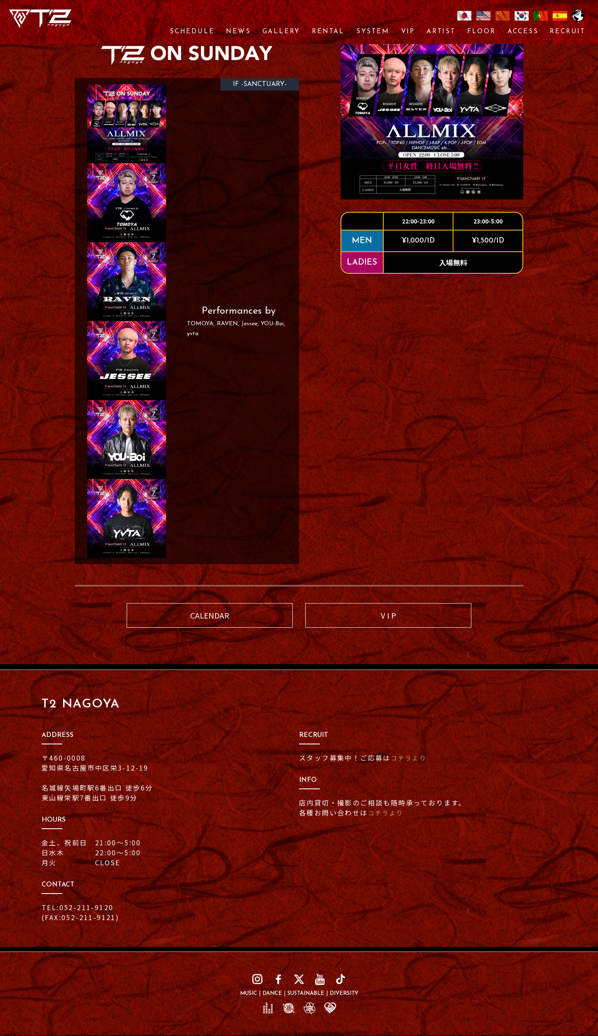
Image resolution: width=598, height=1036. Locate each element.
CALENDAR (209, 616)
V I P (388, 616)
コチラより (410, 759)
